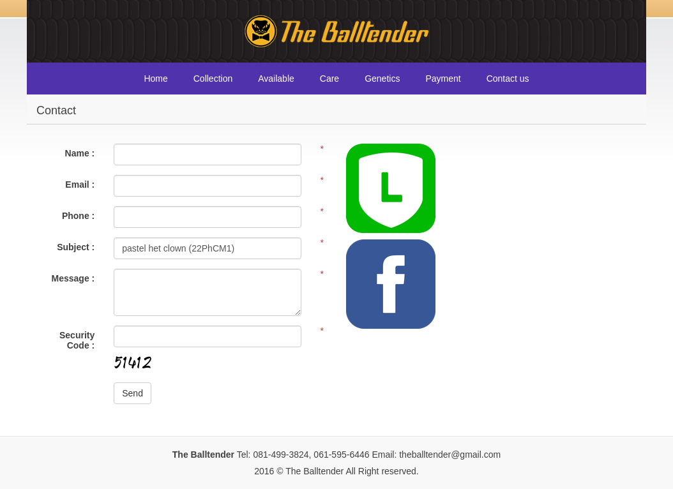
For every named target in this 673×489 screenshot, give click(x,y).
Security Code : (77, 340)
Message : (73, 278)
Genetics (382, 78)
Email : (80, 184)
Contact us (508, 78)
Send (132, 393)
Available (276, 78)
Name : (80, 153)
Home (155, 78)
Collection (212, 78)
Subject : (76, 247)
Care (329, 78)
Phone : (78, 216)
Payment (442, 78)
